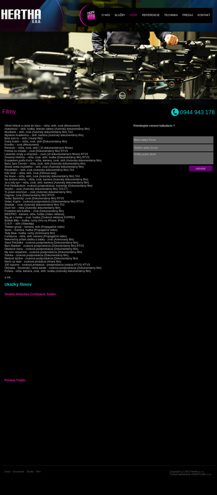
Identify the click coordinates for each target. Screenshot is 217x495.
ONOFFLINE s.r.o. (201, 474)
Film (87, 9)
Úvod (7, 471)
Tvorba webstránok (180, 474)
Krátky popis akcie (173, 158)
